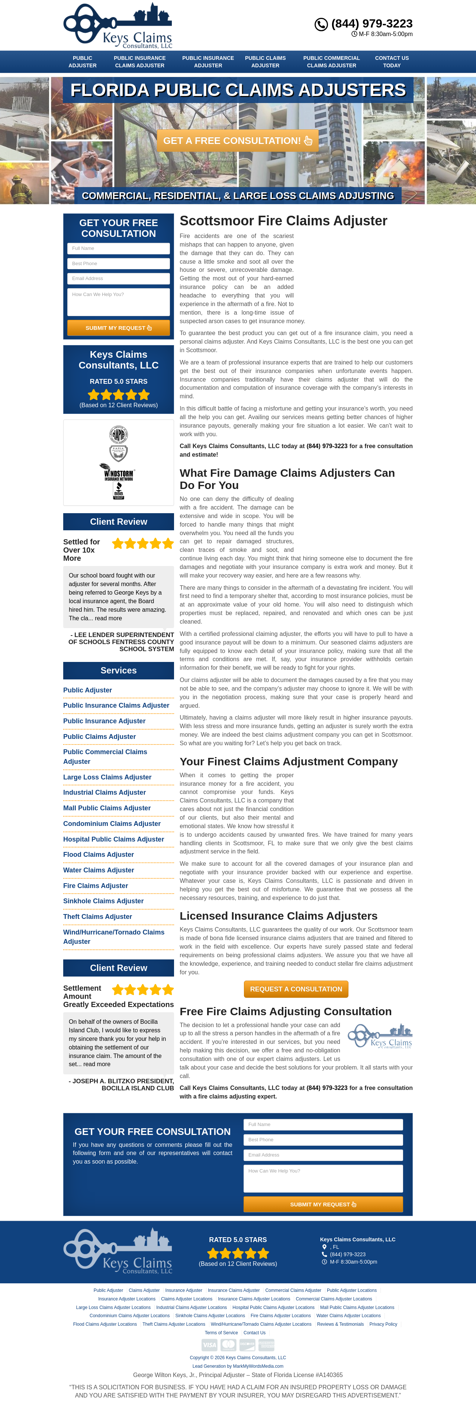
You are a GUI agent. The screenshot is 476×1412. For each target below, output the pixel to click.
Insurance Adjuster (183, 1290)
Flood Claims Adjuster (98, 854)
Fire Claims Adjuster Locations (281, 1315)
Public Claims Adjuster (265, 61)
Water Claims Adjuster (98, 870)
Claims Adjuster (144, 1290)
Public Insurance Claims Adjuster (139, 61)
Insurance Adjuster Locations (126, 1299)
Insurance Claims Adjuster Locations (254, 1299)
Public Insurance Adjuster (208, 61)
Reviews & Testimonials (340, 1324)
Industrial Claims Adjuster (104, 792)
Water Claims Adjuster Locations (348, 1315)
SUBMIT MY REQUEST (119, 328)
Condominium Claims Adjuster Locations (130, 1315)
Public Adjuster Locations (352, 1290)
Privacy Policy (384, 1324)
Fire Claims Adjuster (95, 886)
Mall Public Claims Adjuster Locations (357, 1307)
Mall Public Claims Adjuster (107, 808)
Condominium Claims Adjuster (112, 823)
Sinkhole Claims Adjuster (103, 901)
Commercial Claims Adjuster (293, 1290)
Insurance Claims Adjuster (234, 1290)
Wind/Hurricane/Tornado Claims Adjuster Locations (261, 1324)
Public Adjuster (82, 61)
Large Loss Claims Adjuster (107, 777)
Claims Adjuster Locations (186, 1299)
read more (108, 618)
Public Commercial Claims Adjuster (331, 61)
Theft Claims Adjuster (97, 916)
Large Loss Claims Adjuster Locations (113, 1307)
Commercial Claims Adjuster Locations (334, 1299)
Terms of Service (221, 1332)
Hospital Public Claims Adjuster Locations (273, 1307)
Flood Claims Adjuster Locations (105, 1324)
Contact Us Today (392, 61)
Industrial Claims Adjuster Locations (191, 1307)
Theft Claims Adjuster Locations (173, 1324)
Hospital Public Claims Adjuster (113, 839)
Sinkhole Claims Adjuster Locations (210, 1315)
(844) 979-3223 (364, 23)
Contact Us (255, 1332)
